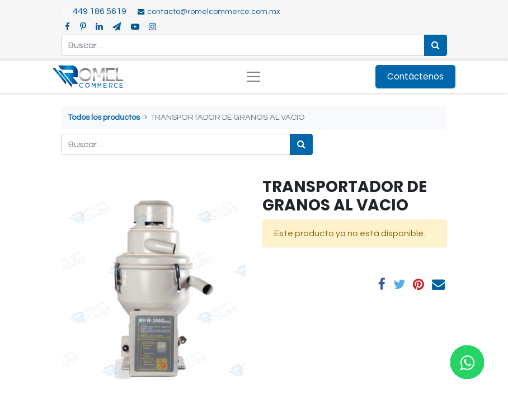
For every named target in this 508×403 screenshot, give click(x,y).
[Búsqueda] (435, 45)
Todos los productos (104, 117)
